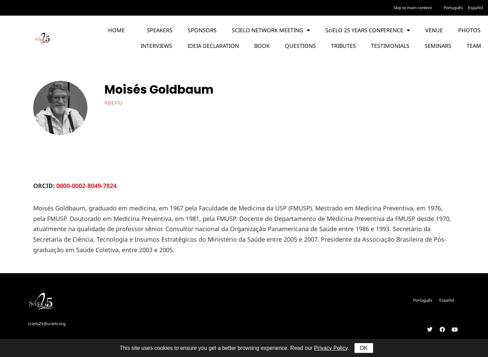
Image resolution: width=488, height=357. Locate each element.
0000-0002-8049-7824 (86, 186)
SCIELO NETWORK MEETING (271, 30)
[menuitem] (453, 8)
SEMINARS (438, 46)
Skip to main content (412, 8)
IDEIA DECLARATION (213, 46)
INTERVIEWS (156, 46)
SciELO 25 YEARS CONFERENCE (367, 30)
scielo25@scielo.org (46, 323)
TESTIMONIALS (390, 46)
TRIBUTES (343, 46)
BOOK (262, 46)
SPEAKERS (159, 30)
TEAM (474, 46)
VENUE (434, 30)
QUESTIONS (300, 46)
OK (364, 348)
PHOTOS (469, 30)
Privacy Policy (330, 348)
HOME (116, 30)
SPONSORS (202, 30)
